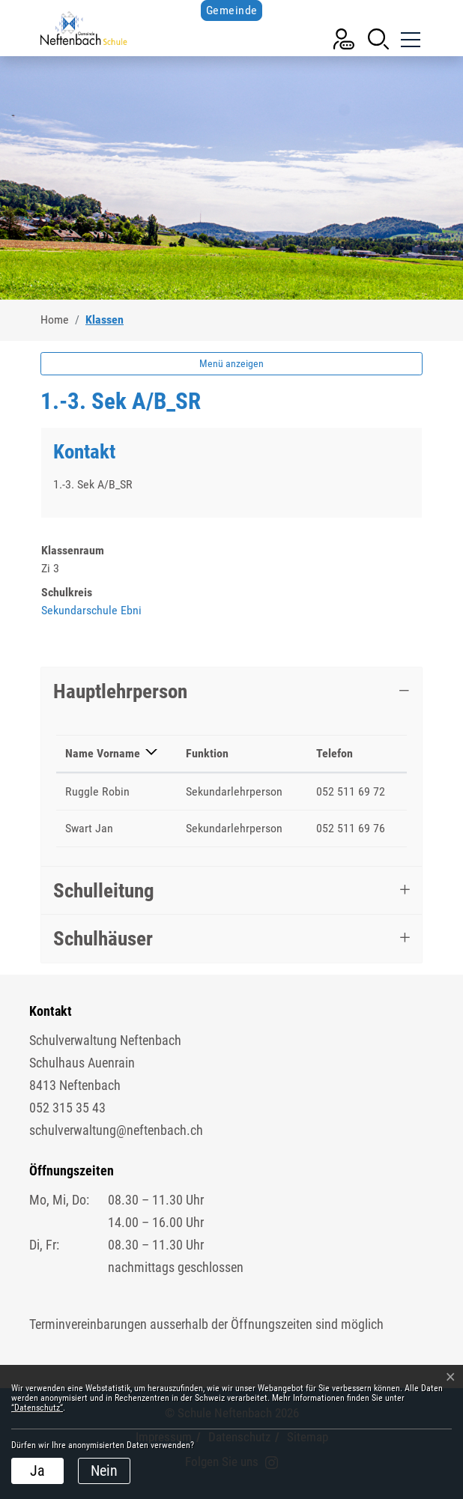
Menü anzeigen (231, 363)
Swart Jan (89, 828)
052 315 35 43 (67, 1107)
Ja (37, 1471)
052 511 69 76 (350, 828)
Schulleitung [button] (103, 891)
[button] (378, 37)
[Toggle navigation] (409, 37)
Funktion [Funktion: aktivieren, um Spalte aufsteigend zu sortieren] (207, 753)
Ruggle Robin (97, 791)
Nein (104, 1471)
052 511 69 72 (350, 791)
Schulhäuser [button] (103, 939)
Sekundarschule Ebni (91, 610)
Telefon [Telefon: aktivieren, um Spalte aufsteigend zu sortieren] (334, 753)
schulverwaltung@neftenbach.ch (116, 1130)
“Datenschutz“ (37, 1407)
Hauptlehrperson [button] (120, 691)
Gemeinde (232, 10)
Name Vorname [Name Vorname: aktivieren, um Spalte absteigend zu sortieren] (102, 753)
